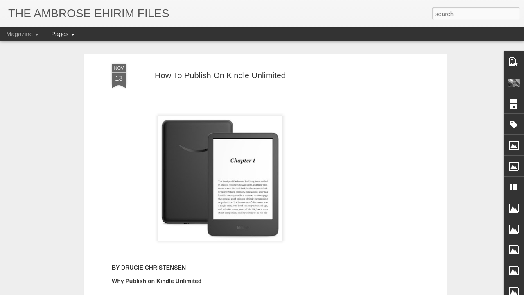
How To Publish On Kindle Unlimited (220, 75)
